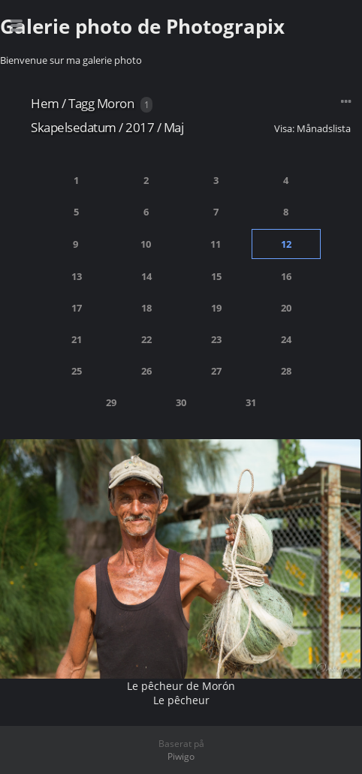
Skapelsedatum (73, 127)
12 (286, 244)
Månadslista (324, 128)
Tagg (81, 103)
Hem (45, 103)
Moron (115, 103)
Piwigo (181, 756)
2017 (139, 127)
